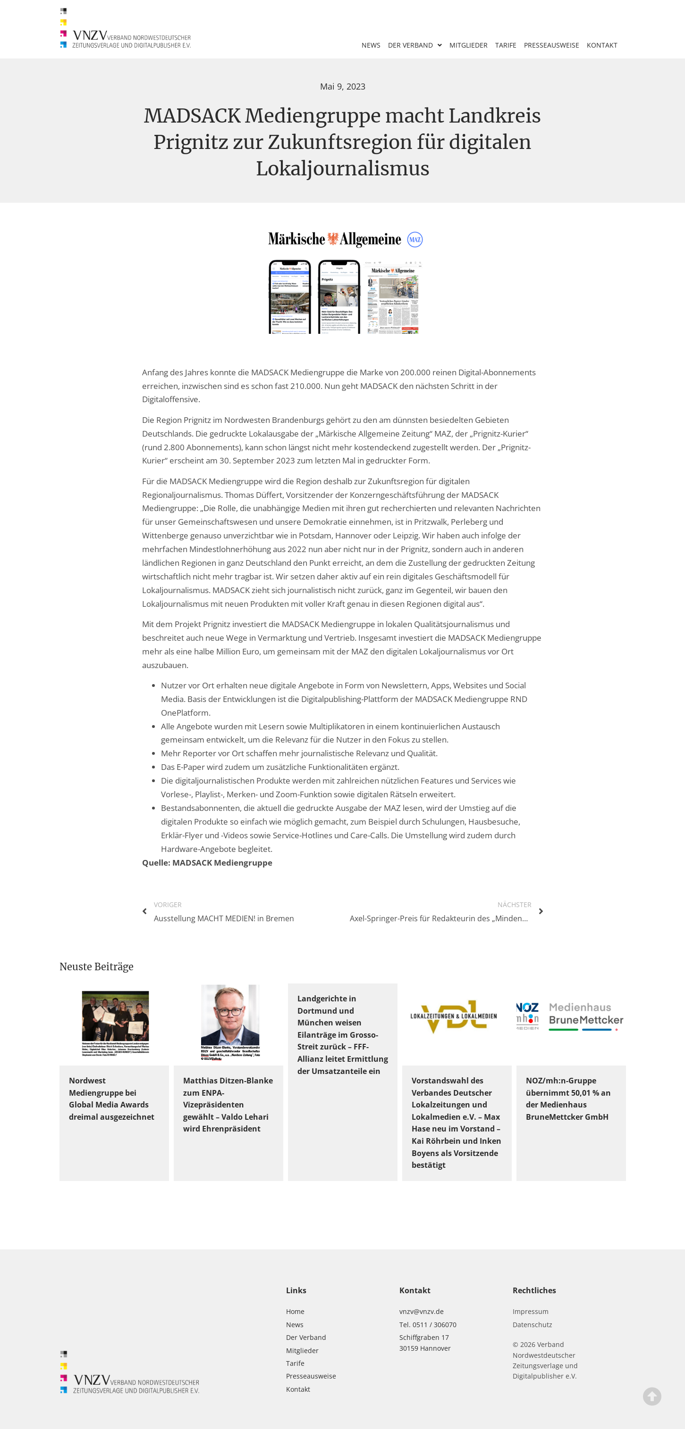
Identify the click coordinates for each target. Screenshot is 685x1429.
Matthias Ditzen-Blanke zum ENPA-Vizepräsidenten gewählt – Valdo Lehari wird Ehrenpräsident (228, 1104)
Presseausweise (551, 45)
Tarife (505, 45)
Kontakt (602, 45)
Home (295, 1311)
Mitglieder (468, 45)
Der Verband (415, 45)
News (371, 45)
